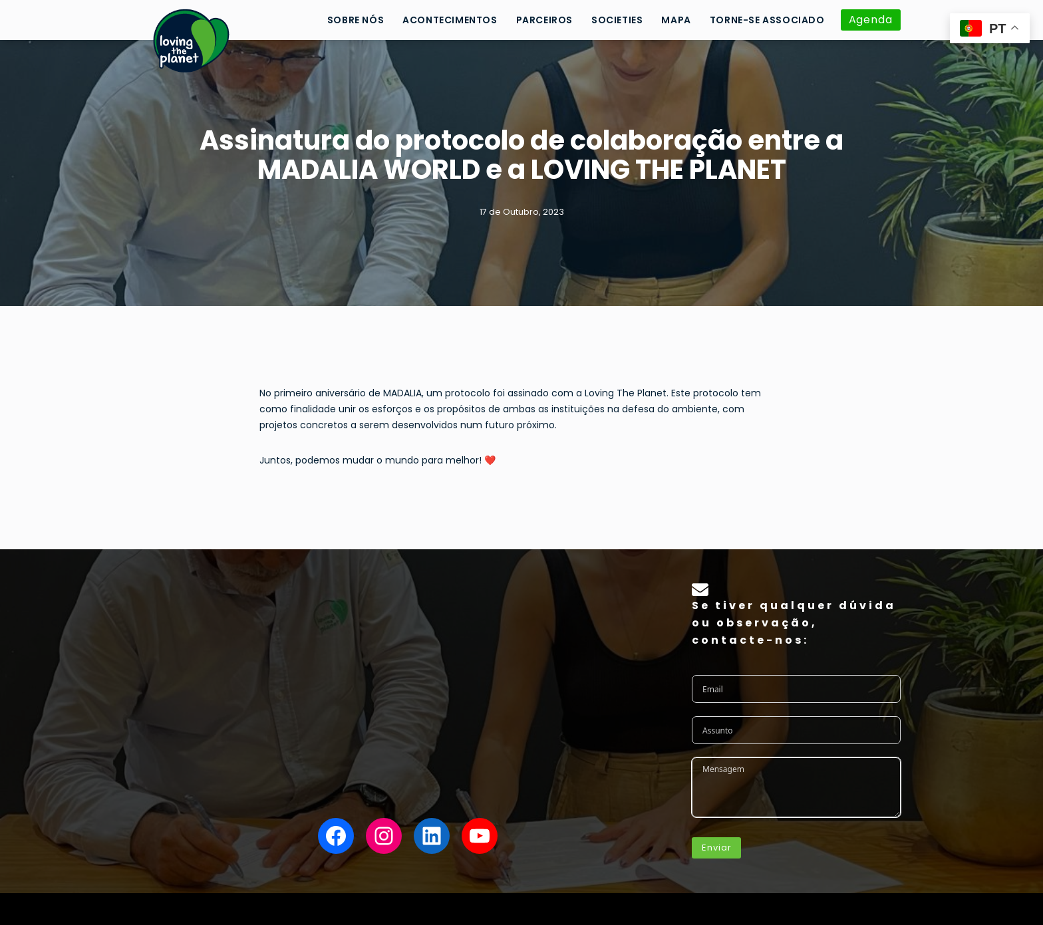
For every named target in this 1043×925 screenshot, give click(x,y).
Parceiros (544, 20)
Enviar (716, 847)
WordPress (255, 908)
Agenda (871, 19)
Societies (617, 20)
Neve (154, 908)
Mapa (675, 20)
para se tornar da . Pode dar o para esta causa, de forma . (407, 632)
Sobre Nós (355, 20)
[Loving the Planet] (191, 40)
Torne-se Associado (767, 20)
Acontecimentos (449, 20)
